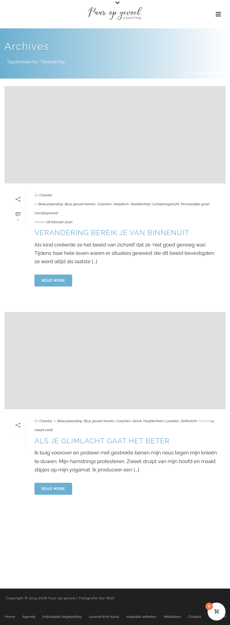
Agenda (28, 617)
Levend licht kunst (104, 617)
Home (186, 73)
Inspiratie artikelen (141, 617)
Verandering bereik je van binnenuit (111, 232)
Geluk (137, 421)
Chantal (45, 195)
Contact (194, 617)
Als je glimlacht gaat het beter (102, 440)
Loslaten (172, 421)
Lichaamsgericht (165, 204)
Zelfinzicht (189, 421)
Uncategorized (46, 213)
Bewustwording (50, 204)
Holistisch (121, 204)
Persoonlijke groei (195, 204)
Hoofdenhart (140, 204)
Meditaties (172, 617)
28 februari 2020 (59, 222)
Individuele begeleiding (62, 617)
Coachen (104, 204)
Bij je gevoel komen (80, 204)
